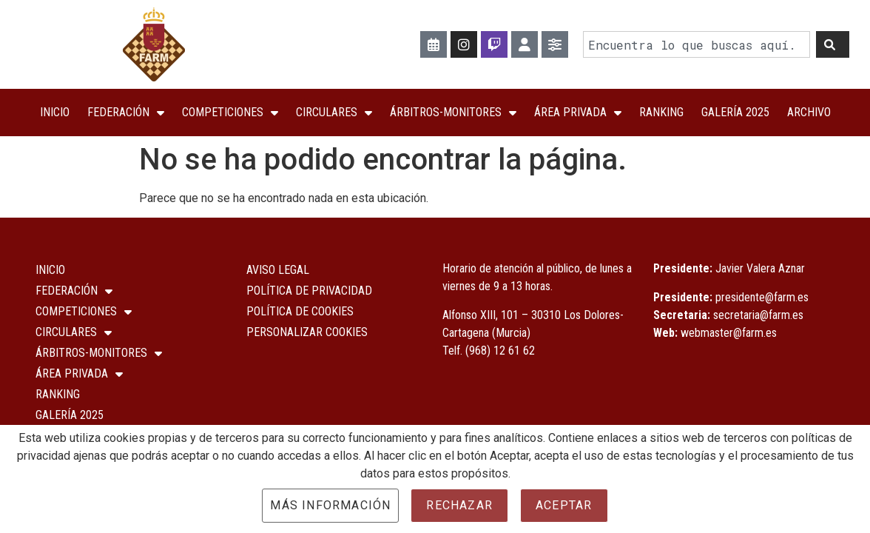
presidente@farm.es (762, 297)
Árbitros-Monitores (453, 112)
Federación (125, 112)
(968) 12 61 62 (500, 350)
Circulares (334, 112)
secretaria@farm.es (758, 315)
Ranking (661, 112)
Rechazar (459, 505)
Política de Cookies (300, 311)
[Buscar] (832, 44)
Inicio (55, 112)
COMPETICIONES (230, 112)
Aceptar (564, 505)
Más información (330, 505)
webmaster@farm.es (729, 333)
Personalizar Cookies (307, 332)
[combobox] (696, 44)
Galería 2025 (735, 112)
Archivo (809, 112)
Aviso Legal (277, 270)
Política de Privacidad (309, 291)
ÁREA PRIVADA (577, 112)
